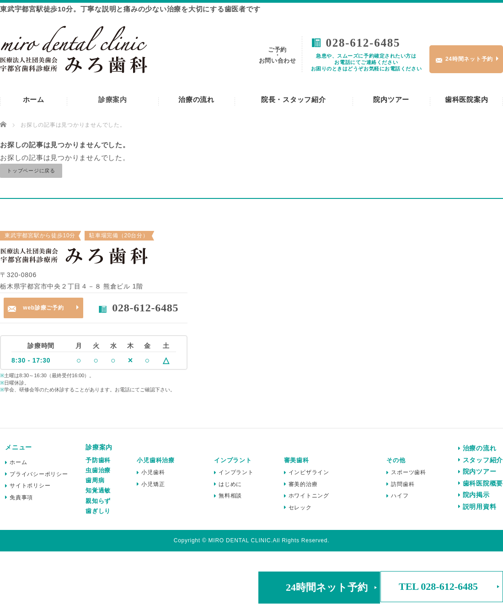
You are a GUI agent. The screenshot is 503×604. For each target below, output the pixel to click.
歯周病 (95, 480)
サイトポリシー (30, 485)
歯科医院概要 (483, 483)
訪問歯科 (402, 484)
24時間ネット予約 (327, 587)
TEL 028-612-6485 (438, 586)
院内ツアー (391, 99)
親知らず (98, 500)
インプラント (236, 472)
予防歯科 (98, 460)
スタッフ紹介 (483, 460)
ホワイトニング (309, 495)
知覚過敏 (98, 490)
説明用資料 (480, 506)
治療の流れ (196, 99)
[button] (319, 587)
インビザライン (309, 472)
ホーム (33, 99)
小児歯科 (153, 472)
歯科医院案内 (466, 99)
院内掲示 (476, 494)
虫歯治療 (98, 470)
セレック (300, 507)
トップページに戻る (31, 170)
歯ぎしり (98, 511)
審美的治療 (303, 484)
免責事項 (21, 497)
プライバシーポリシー (39, 474)
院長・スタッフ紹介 (293, 99)
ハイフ (399, 495)
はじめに (230, 484)
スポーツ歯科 (408, 472)
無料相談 (230, 495)
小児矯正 (153, 484)
